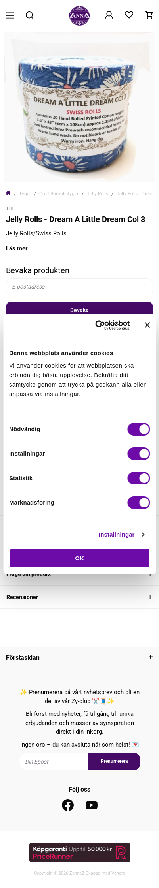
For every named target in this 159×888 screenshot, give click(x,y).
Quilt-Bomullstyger (59, 194)
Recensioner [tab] (22, 597)
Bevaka (79, 310)
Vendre (118, 873)
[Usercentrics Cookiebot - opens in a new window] (97, 325)
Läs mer (17, 248)
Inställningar (116, 534)
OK (79, 558)
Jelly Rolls (97, 194)
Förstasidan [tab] (23, 657)
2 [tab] (83, 171)
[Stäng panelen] (147, 325)
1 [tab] (76, 171)
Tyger (25, 194)
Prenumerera (114, 761)
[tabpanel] (79, 107)
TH (9, 208)
